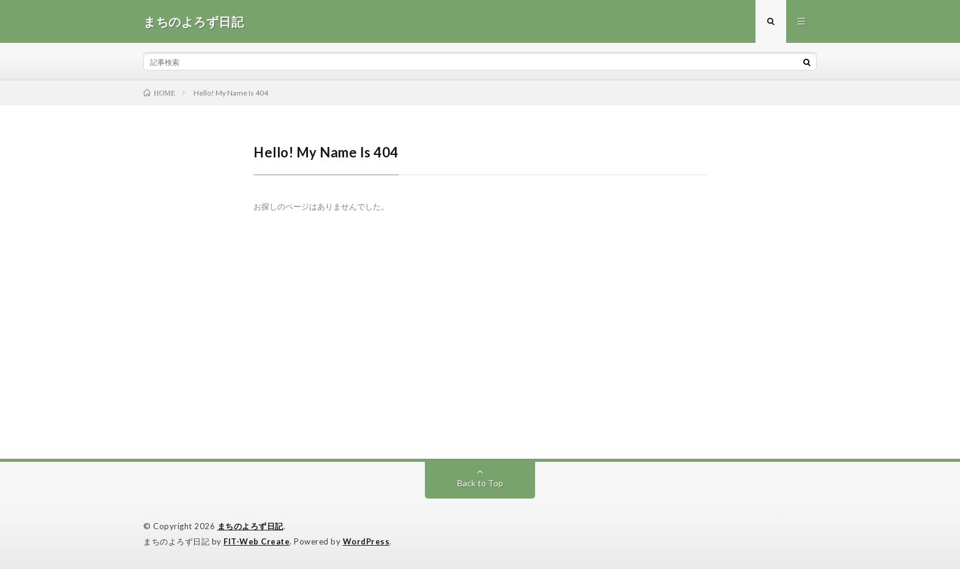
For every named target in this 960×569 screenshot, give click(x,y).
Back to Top (480, 483)
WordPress (366, 541)
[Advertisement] (480, 367)
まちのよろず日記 (250, 526)
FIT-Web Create (256, 541)
